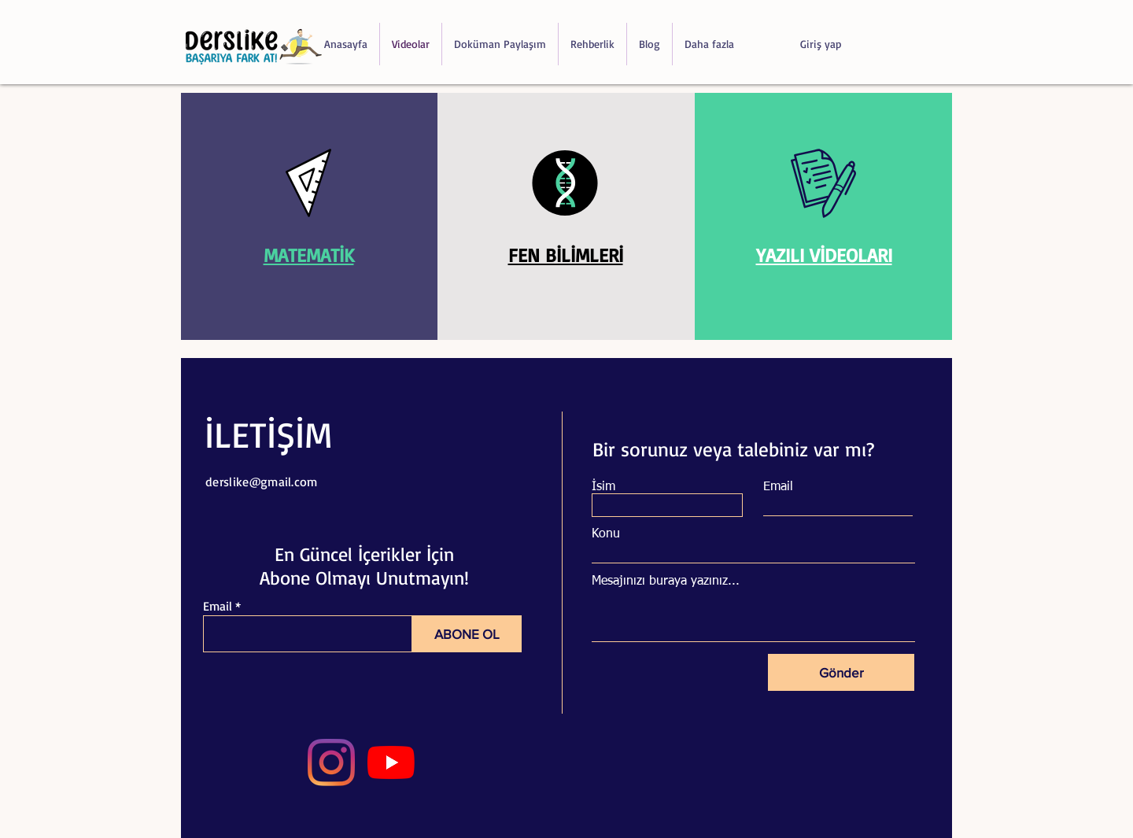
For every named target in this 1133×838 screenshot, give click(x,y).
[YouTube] (391, 762)
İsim (603, 487)
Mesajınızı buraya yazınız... (666, 581)
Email (217, 606)
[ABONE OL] (467, 633)
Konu (606, 534)
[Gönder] (841, 672)
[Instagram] (331, 762)
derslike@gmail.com (261, 481)
